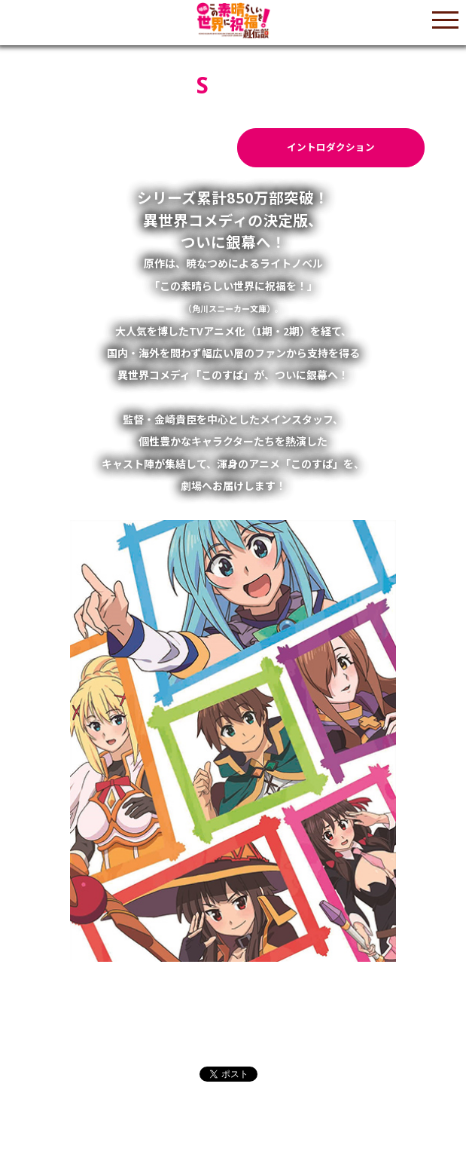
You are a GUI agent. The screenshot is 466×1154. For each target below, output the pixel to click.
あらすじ (137, 146)
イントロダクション (331, 146)
